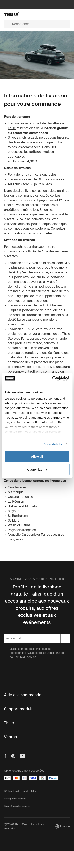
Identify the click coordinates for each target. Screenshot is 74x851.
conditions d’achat (23, 233)
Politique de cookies (15, 798)
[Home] (14, 14)
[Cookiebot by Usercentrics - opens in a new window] (52, 378)
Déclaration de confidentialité (20, 791)
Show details (53, 443)
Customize (37, 469)
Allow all (37, 456)
